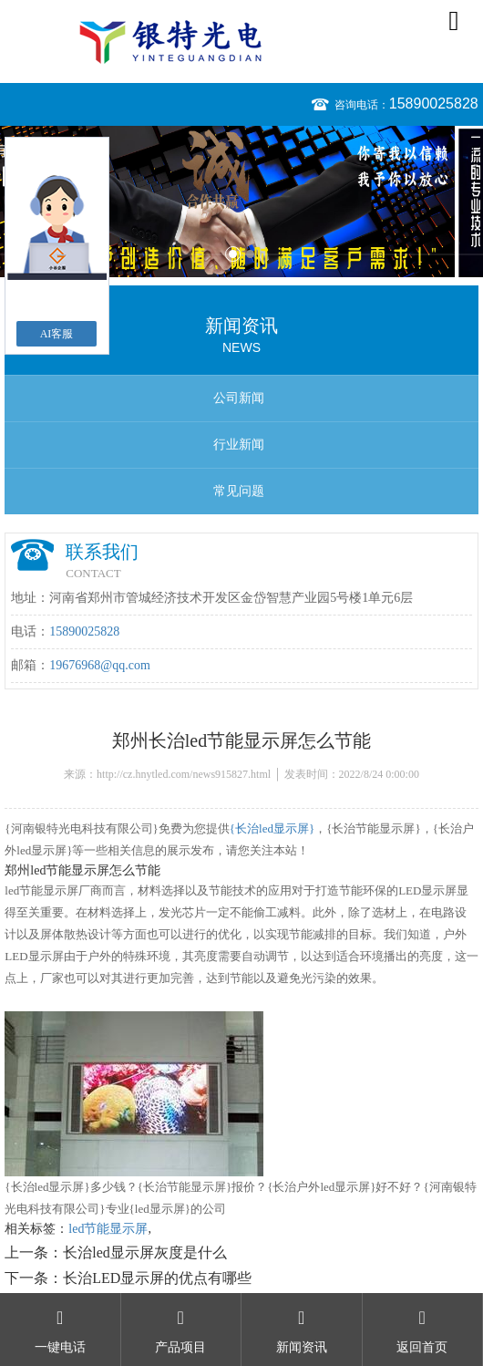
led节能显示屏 (108, 1229)
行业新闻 (238, 444)
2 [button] (250, 254)
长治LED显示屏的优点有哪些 (157, 1278)
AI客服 (57, 333)
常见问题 (238, 491)
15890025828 (433, 103)
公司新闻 (238, 398)
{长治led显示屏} (272, 828)
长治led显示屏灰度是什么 (145, 1252)
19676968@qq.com (99, 665)
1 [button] (233, 254)
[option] (241, 201)
